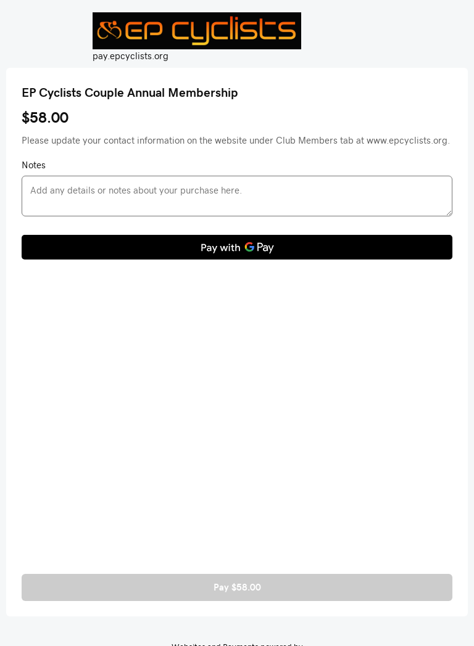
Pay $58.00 (237, 587)
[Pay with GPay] (237, 247)
